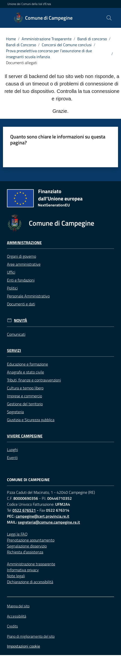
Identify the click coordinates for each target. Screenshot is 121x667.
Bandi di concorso (92, 39)
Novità (20, 320)
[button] (109, 17)
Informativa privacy (23, 570)
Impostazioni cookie (23, 646)
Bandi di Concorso (21, 45)
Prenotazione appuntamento (30, 540)
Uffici (11, 272)
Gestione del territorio (25, 404)
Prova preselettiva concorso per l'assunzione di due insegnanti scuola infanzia (49, 54)
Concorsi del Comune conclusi (67, 45)
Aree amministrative (23, 264)
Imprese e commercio (24, 396)
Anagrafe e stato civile (25, 372)
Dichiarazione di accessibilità (30, 582)
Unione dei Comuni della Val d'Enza (29, 4)
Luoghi (12, 450)
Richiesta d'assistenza (25, 552)
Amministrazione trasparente (31, 564)
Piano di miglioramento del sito (31, 636)
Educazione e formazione (27, 364)
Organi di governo (21, 256)
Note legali (16, 576)
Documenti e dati (21, 304)
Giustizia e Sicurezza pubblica (30, 420)
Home (11, 39)
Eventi (12, 457)
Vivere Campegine (24, 436)
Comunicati (16, 334)
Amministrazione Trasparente (47, 39)
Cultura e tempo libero (25, 388)
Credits (12, 626)
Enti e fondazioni (21, 280)
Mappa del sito (18, 606)
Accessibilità (16, 616)
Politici (12, 288)
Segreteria (15, 412)
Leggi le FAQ (17, 534)
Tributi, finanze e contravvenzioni (34, 380)
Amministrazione (24, 242)
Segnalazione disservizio (27, 546)
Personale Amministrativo (28, 296)
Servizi (14, 350)
